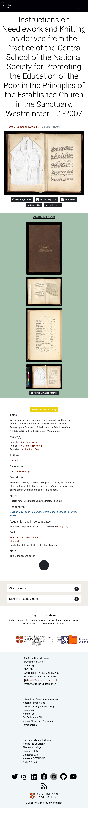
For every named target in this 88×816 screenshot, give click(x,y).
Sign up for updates (44, 615)
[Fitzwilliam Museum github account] (64, 776)
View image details (22, 199)
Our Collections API (32, 717)
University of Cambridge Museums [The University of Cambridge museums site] (40, 699)
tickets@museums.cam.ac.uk (42, 680)
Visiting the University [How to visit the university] (34, 743)
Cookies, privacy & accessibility (38, 706)
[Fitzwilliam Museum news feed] (44, 785)
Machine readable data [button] (23, 598)
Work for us (28, 713)
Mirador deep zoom (46, 199)
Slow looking (34, 205)
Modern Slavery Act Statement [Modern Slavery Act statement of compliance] (38, 721)
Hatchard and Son (30, 449)
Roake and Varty (29, 442)
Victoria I (14, 541)
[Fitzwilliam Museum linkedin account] (44, 776)
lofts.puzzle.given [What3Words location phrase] (47, 684)
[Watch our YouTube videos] (73, 776)
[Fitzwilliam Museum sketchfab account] (54, 776)
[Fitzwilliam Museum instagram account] (25, 776)
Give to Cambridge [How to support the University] (32, 747)
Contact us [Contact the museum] (28, 710)
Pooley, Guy (62, 526)
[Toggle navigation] (82, 6)
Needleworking (22, 471)
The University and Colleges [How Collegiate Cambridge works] (37, 740)
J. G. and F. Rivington (31, 445)
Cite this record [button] (18, 588)
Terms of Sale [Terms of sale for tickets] (30, 725)
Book (17, 460)
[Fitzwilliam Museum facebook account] (34, 776)
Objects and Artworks (28, 127)
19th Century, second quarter (24, 537)
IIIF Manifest (68, 199)
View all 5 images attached (44, 393)
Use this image (53, 205)
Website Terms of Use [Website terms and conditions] (34, 702)
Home (10, 127)
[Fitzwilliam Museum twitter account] (15, 776)
